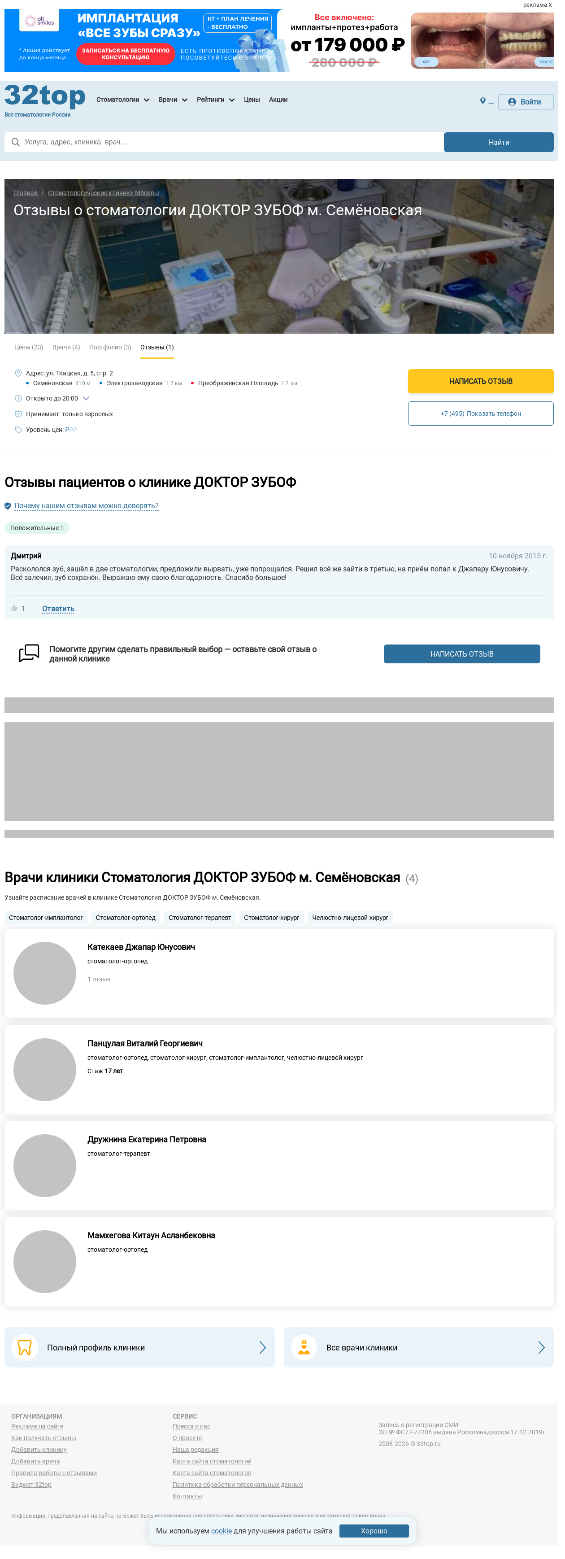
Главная (26, 193)
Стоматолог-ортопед (126, 917)
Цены (252, 99)
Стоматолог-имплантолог (46, 917)
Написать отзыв (481, 381)
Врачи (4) (66, 347)
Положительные (37, 527)
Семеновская (53, 383)
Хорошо (374, 1531)
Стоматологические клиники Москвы (103, 193)
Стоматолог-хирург (271, 917)
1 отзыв (99, 979)
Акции (278, 99)
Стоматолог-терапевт (200, 917)
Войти (531, 102)
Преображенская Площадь (238, 383)
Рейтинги (210, 99)
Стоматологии (117, 99)
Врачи (168, 99)
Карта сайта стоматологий (212, 1462)
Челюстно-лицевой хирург (350, 917)
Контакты (187, 1497)
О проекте (187, 1439)
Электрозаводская (135, 383)
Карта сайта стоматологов (212, 1474)
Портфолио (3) (110, 347)
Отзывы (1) (157, 347)
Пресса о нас (191, 1427)
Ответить (58, 609)
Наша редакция (196, 1450)
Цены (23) (28, 347)
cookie (221, 1531)
